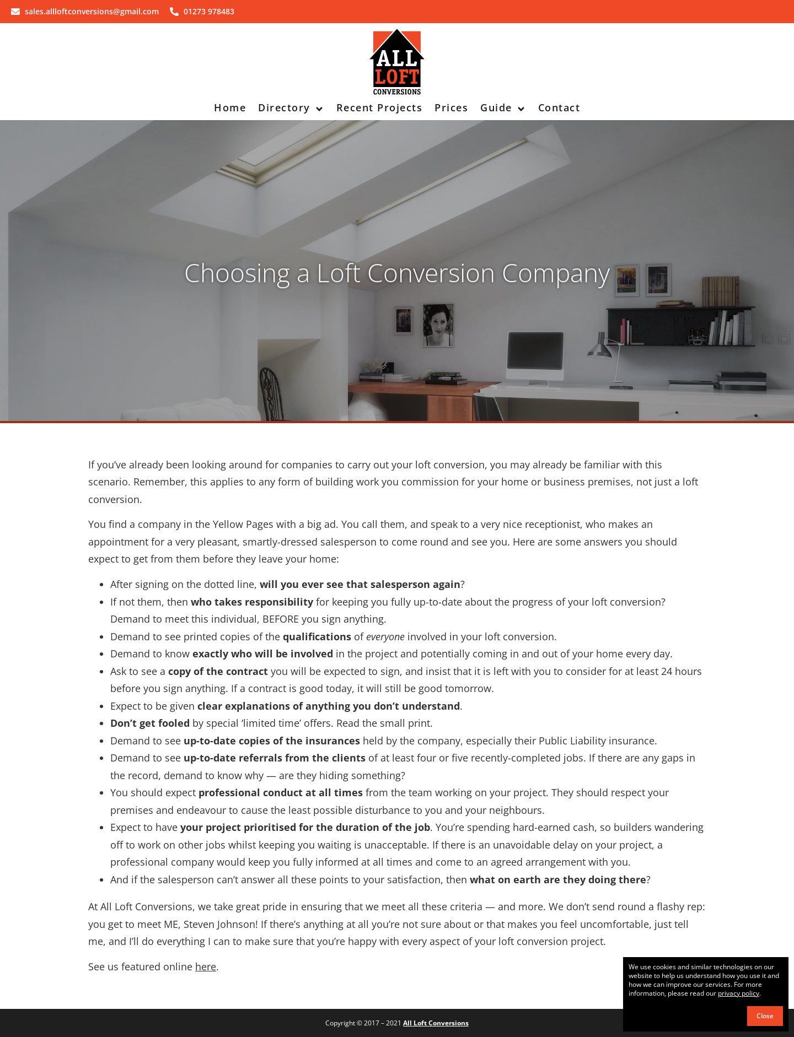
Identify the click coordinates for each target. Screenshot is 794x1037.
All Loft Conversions (436, 1023)
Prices (451, 107)
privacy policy (738, 993)
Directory (291, 107)
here (205, 966)
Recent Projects (379, 107)
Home (230, 107)
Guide (503, 107)
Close (765, 1015)
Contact (559, 107)
